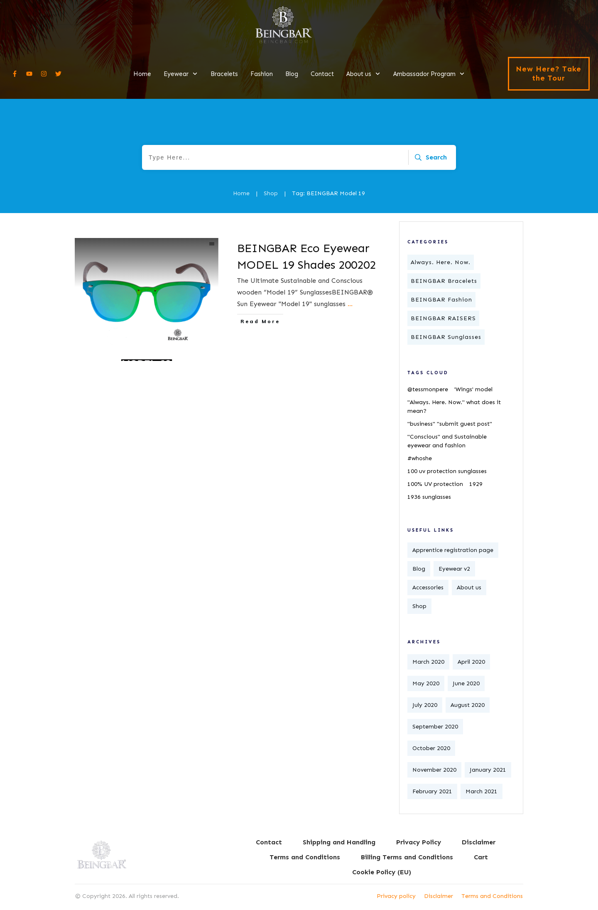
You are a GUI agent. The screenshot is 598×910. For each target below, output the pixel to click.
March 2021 (482, 791)
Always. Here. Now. (441, 262)
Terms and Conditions (492, 896)
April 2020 (471, 661)
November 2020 (434, 769)
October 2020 (431, 748)
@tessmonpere (427, 389)
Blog (418, 568)
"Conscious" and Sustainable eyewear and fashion (447, 441)
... (350, 304)
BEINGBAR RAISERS (443, 318)
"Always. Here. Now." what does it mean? (454, 407)
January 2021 (488, 769)
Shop (419, 606)
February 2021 (432, 791)
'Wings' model (473, 389)
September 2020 (435, 726)
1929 (476, 484)
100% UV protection (435, 484)
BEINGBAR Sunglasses (446, 337)
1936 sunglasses (429, 496)
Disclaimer (438, 896)
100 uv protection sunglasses (447, 471)
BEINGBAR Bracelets (444, 281)
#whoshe (419, 458)
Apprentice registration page (452, 550)
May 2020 (425, 683)
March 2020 (428, 661)
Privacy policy (396, 896)
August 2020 (468, 705)
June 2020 (466, 683)
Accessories (428, 587)
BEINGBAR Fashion (441, 299)
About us (469, 587)
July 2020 (424, 705)
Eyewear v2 (454, 568)
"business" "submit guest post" (449, 423)
